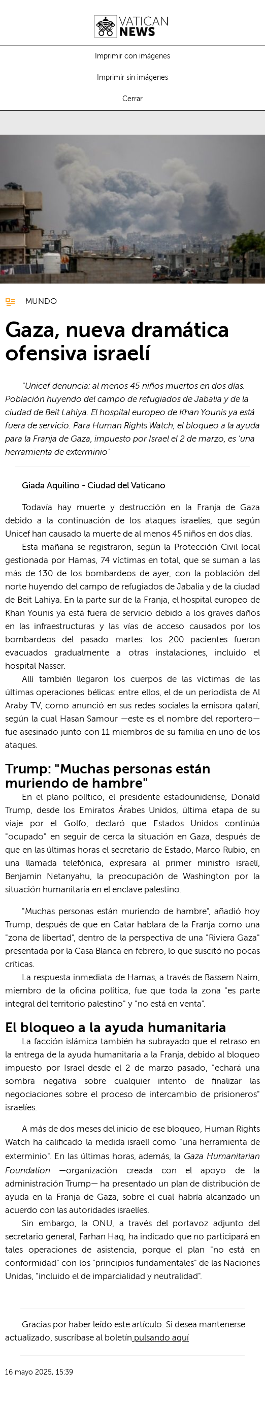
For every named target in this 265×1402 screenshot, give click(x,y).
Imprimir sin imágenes (132, 77)
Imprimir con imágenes (132, 56)
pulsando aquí (160, 1338)
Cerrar (132, 99)
